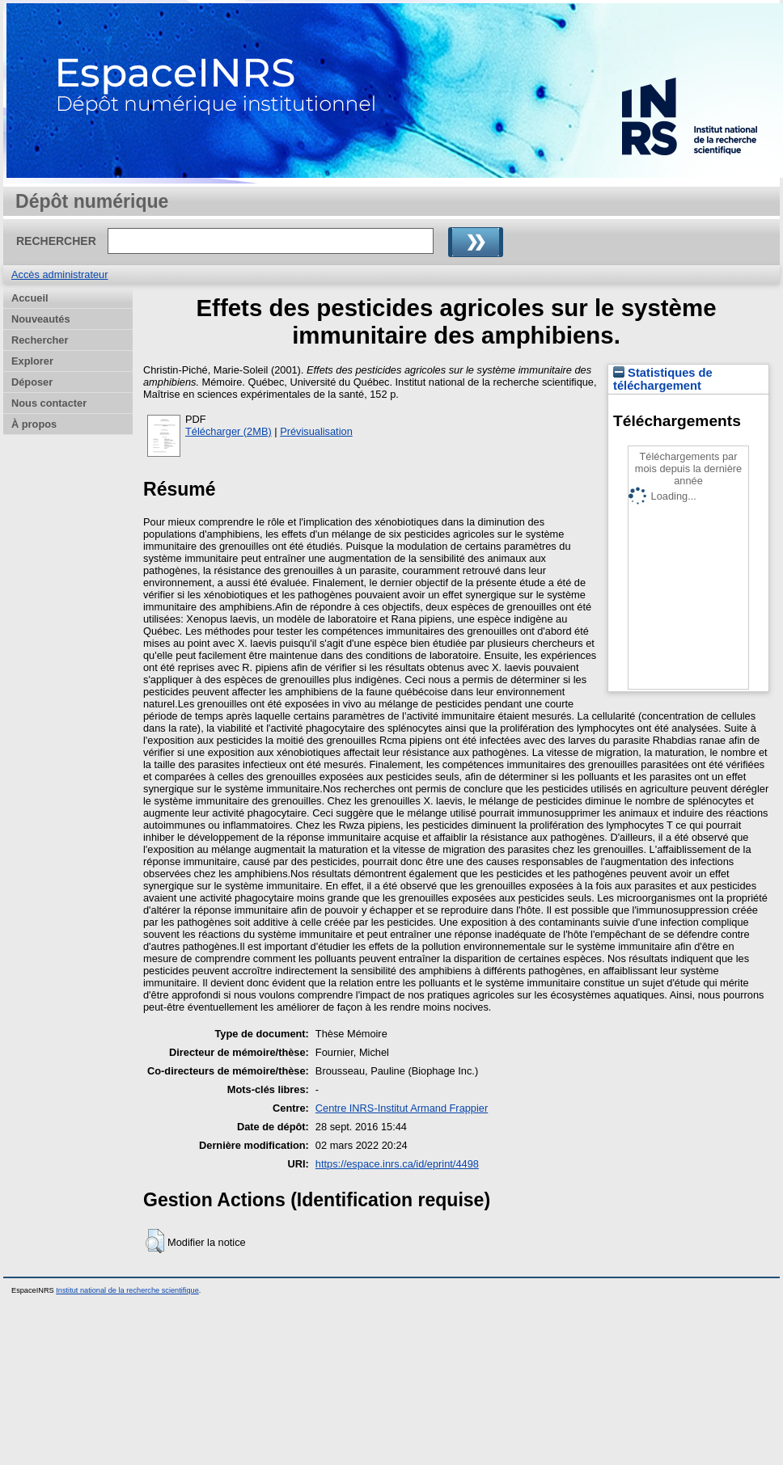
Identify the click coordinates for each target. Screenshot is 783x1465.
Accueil (30, 298)
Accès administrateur (59, 274)
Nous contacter (49, 403)
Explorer (32, 361)
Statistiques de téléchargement (663, 379)
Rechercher (39, 340)
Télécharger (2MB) (228, 431)
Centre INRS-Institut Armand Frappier (401, 1108)
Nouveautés (40, 319)
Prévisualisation (316, 431)
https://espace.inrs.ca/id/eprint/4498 (397, 1164)
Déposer (32, 382)
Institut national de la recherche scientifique (127, 1290)
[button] (155, 1241)
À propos (34, 424)
